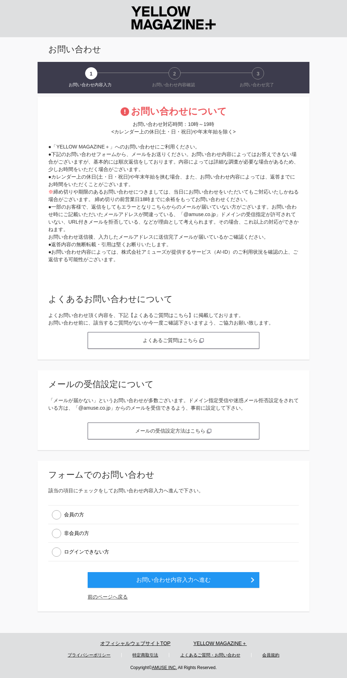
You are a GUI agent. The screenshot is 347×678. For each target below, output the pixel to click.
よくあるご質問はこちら (173, 340)
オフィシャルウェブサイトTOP (135, 643)
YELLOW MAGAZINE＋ (220, 643)
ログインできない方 (86, 551)
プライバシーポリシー (89, 655)
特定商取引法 (145, 655)
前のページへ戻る (108, 597)
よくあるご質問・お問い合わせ (210, 655)
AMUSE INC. (164, 667)
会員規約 (270, 655)
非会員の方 (76, 533)
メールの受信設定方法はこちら (173, 431)
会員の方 (74, 514)
